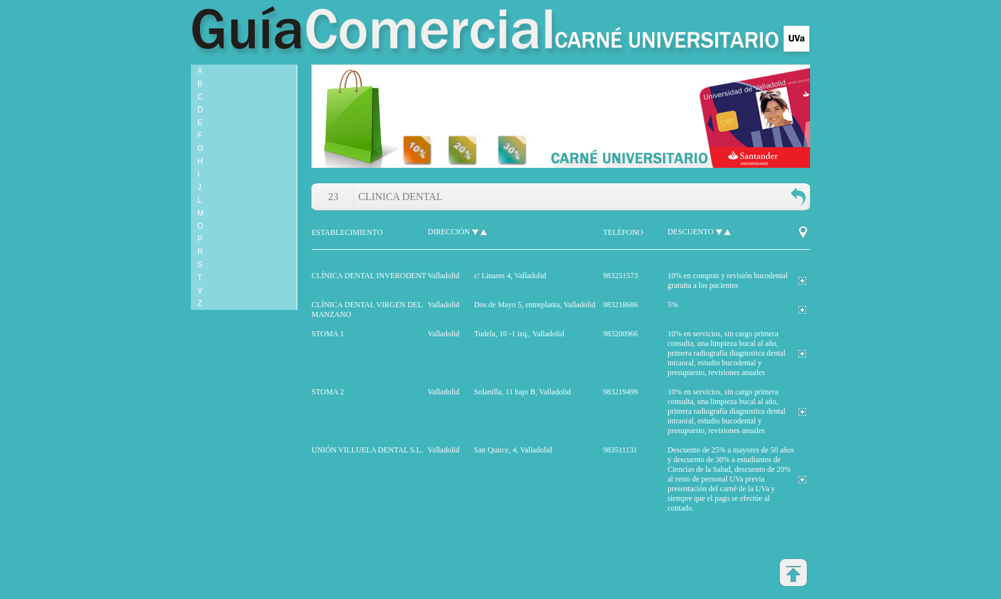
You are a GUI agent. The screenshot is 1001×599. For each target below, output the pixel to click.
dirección (449, 231)
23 (333, 196)
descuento (690, 231)
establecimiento (347, 232)
